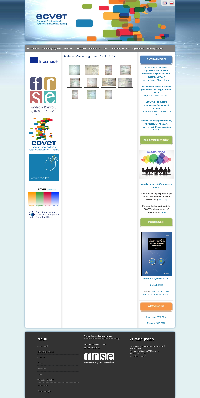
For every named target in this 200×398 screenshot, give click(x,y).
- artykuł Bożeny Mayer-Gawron (156, 80)
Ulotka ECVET (156, 285)
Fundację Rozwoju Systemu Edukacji (101, 338)
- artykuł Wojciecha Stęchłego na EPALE (156, 108)
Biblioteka (94, 48)
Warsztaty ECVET (120, 48)
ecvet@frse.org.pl (138, 356)
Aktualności (33, 48)
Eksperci (81, 48)
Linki (105, 48)
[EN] (165, 200)
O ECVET (69, 48)
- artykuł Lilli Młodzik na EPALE (156, 95)
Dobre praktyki (155, 48)
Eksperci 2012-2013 (156, 323)
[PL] (160, 200)
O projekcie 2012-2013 (156, 317)
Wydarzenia (138, 48)
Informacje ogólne (51, 48)
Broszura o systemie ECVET (156, 279)
